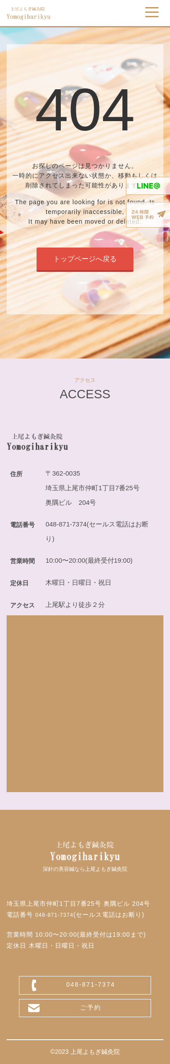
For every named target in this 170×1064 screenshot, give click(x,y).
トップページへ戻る (85, 259)
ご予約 (90, 1007)
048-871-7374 (54, 915)
